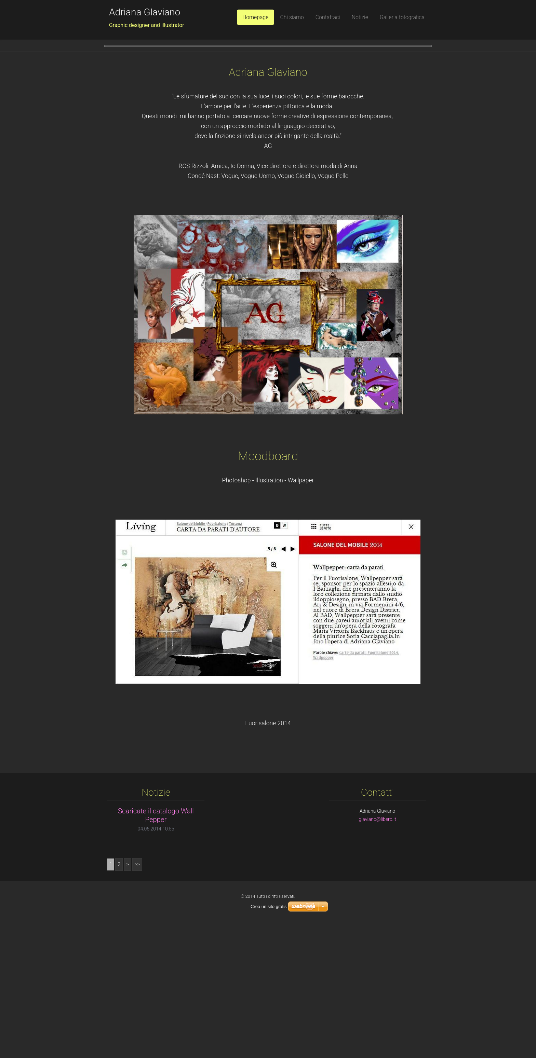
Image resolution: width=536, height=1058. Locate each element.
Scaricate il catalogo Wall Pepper (156, 947)
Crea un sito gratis (269, 1039)
